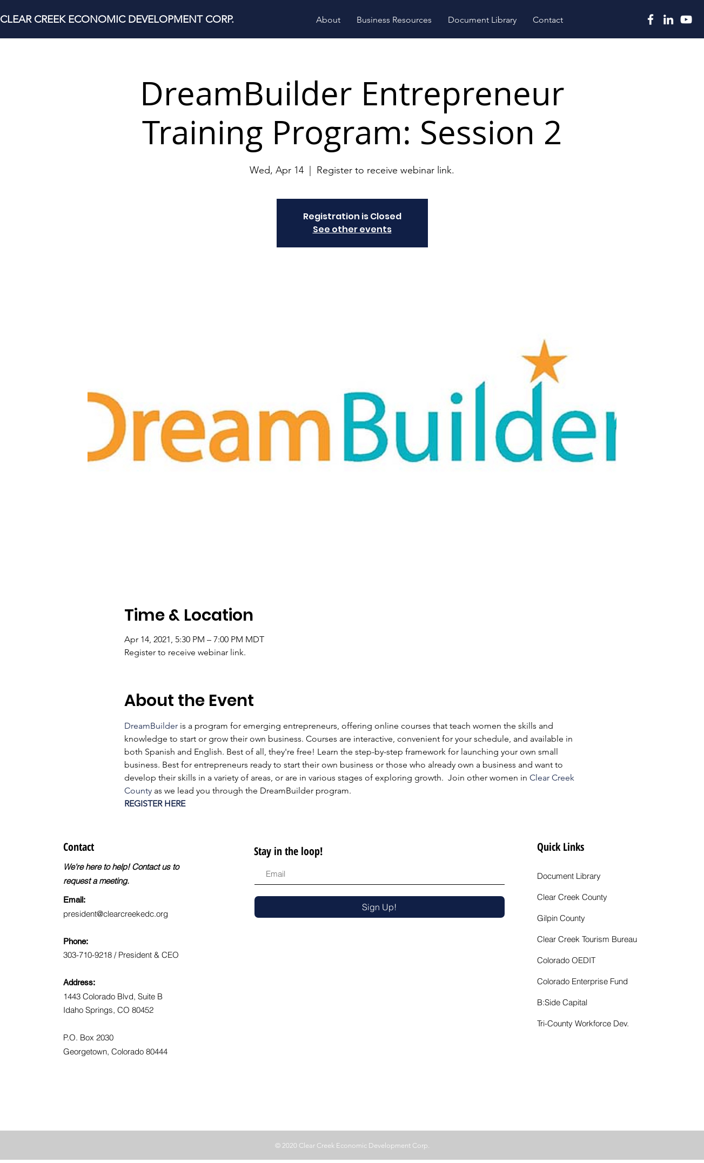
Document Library (569, 876)
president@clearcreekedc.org (115, 914)
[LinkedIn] (668, 19)
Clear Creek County (572, 897)
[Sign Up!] (379, 907)
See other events (352, 229)
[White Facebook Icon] (650, 19)
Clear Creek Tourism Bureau (587, 939)
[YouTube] (686, 19)
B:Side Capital (562, 1002)
